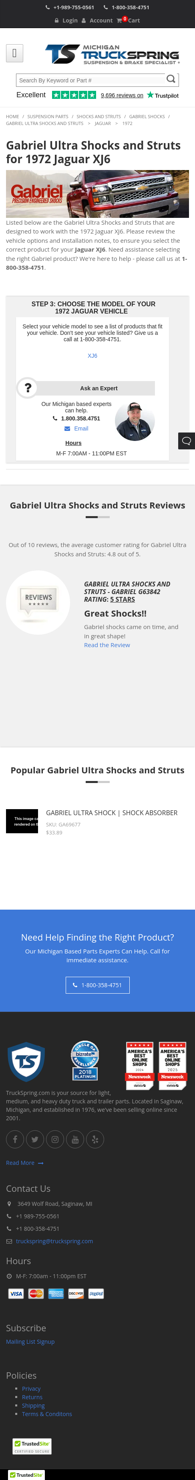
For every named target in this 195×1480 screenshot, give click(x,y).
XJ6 (92, 356)
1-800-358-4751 (130, 7)
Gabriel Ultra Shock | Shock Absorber (112, 812)
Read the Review (107, 645)
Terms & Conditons (47, 1414)
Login (66, 20)
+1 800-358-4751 (38, 1228)
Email (76, 428)
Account (97, 20)
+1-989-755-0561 (74, 7)
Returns (32, 1397)
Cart (128, 20)
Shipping (33, 1405)
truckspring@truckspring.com (54, 1241)
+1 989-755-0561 (38, 1216)
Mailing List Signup (30, 1341)
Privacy (31, 1388)
